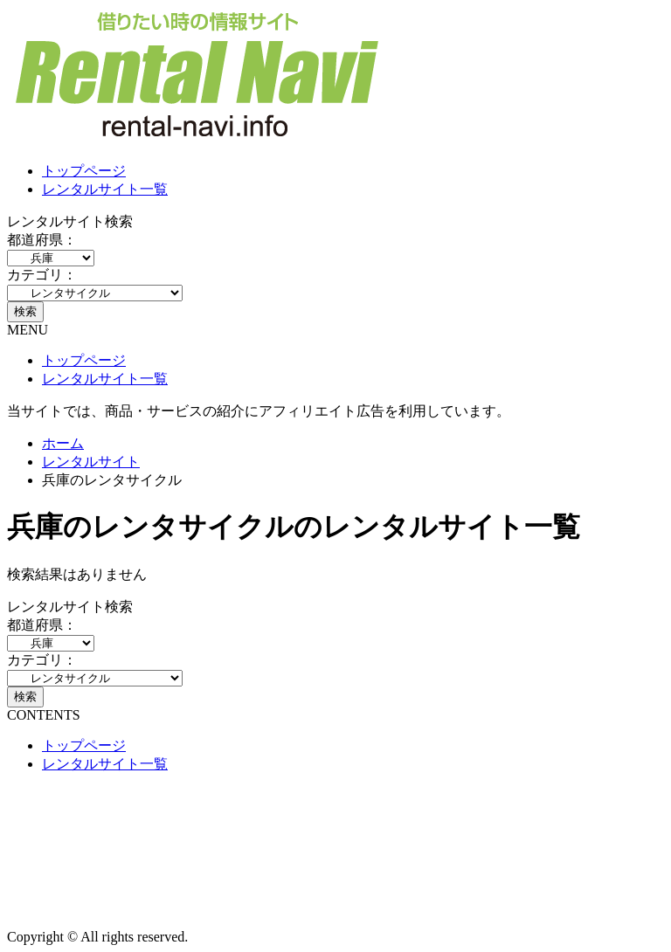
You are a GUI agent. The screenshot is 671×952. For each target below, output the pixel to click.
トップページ (84, 170)
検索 (25, 311)
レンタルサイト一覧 (105, 189)
